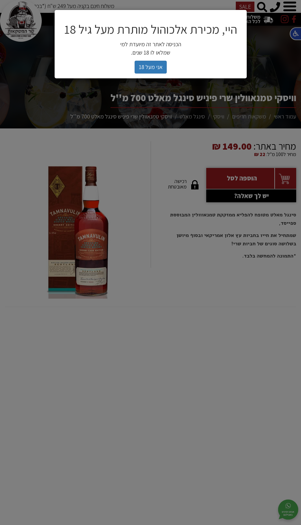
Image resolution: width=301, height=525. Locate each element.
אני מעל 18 (151, 67)
